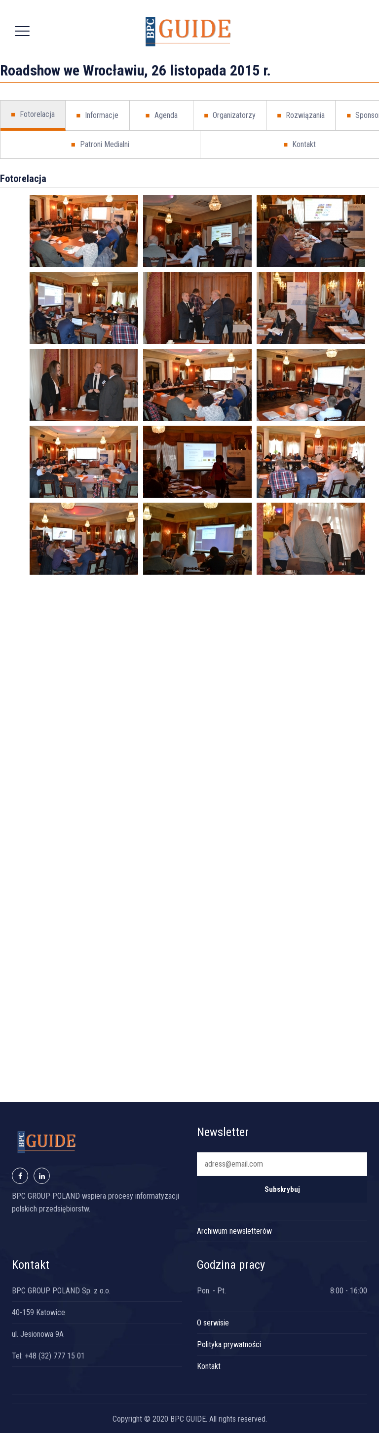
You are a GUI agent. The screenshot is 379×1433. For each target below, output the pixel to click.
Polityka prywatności (229, 1344)
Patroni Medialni (100, 144)
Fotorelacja (33, 114)
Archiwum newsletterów (234, 1231)
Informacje (97, 115)
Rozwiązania (301, 115)
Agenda (161, 115)
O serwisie (213, 1322)
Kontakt (209, 1366)
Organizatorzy (230, 115)
